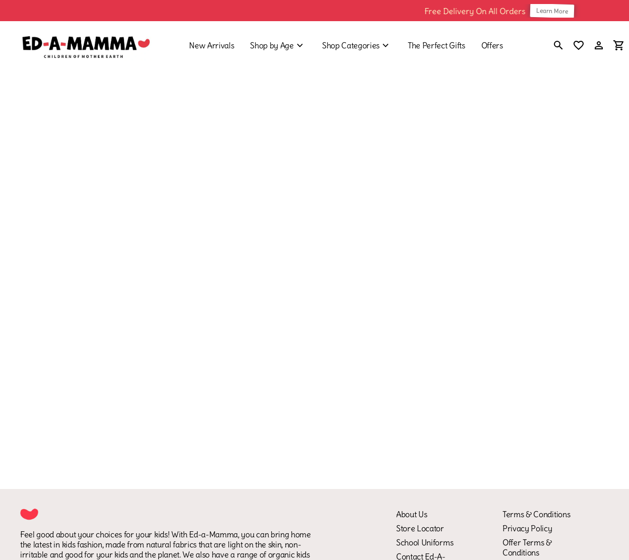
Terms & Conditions (536, 514)
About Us (411, 514)
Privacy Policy (527, 528)
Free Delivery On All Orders (479, 11)
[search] (558, 46)
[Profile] (599, 45)
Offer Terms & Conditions (527, 547)
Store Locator (420, 528)
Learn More (557, 11)
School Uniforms (424, 542)
